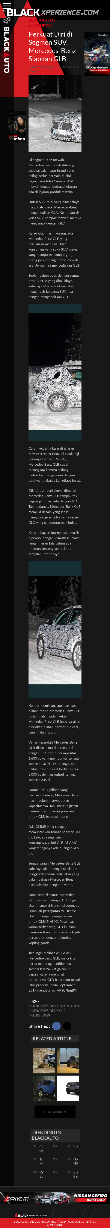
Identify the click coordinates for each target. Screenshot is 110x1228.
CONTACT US (76, 1221)
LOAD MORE (55, 1112)
